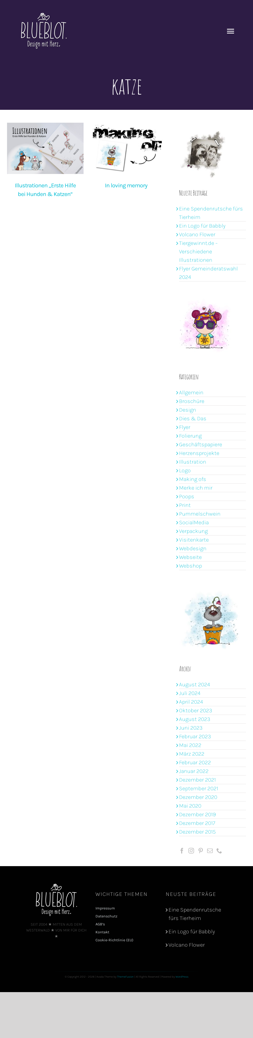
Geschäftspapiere (200, 444)
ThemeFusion (125, 976)
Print (185, 505)
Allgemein (191, 392)
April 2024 (191, 701)
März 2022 (191, 753)
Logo (185, 470)
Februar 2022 (195, 762)
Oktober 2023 (195, 710)
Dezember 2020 (198, 797)
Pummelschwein (199, 513)
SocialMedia (194, 522)
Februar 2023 (195, 736)
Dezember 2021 (197, 779)
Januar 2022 (194, 771)
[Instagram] (191, 850)
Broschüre (191, 401)
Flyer (184, 427)
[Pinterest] (200, 850)
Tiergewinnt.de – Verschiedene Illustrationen (198, 251)
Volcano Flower (197, 234)
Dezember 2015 (197, 831)
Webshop (190, 565)
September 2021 (198, 788)
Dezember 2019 (197, 814)
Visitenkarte (194, 539)
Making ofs (192, 479)
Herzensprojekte (199, 453)
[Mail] (210, 850)
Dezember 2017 (197, 823)
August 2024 (194, 684)
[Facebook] (182, 850)
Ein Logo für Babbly (202, 225)
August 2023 (194, 719)
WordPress (182, 976)
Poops (186, 496)
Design (187, 409)
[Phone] (219, 850)
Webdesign (192, 548)
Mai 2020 (190, 805)
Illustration (192, 461)
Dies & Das (192, 418)
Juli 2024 (190, 693)
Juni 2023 (190, 727)
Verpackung (193, 531)
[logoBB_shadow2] (56, 885)
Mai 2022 (190, 745)
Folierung (190, 435)
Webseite (190, 557)
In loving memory (115, 185)
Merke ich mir (196, 487)
